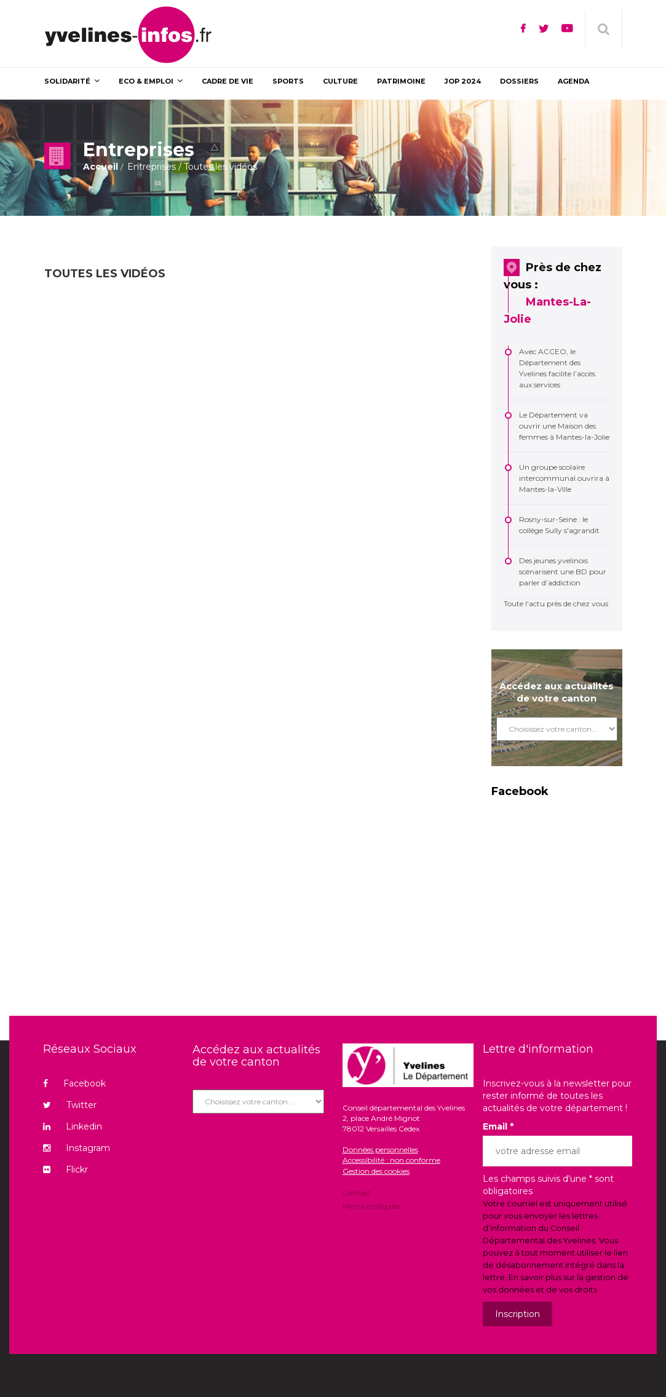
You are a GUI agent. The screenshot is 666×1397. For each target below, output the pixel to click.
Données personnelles (380, 1149)
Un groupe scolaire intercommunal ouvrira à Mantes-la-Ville (564, 478)
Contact (357, 1193)
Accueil (100, 166)
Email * (498, 1126)
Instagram (76, 1148)
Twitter (70, 1104)
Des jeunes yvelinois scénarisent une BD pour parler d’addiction (562, 571)
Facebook (74, 1083)
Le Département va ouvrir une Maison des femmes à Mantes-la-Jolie (564, 425)
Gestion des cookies (376, 1171)
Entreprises (151, 166)
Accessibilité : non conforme (391, 1160)
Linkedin (72, 1126)
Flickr (65, 1169)
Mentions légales (371, 1205)
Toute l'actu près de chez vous (556, 603)
